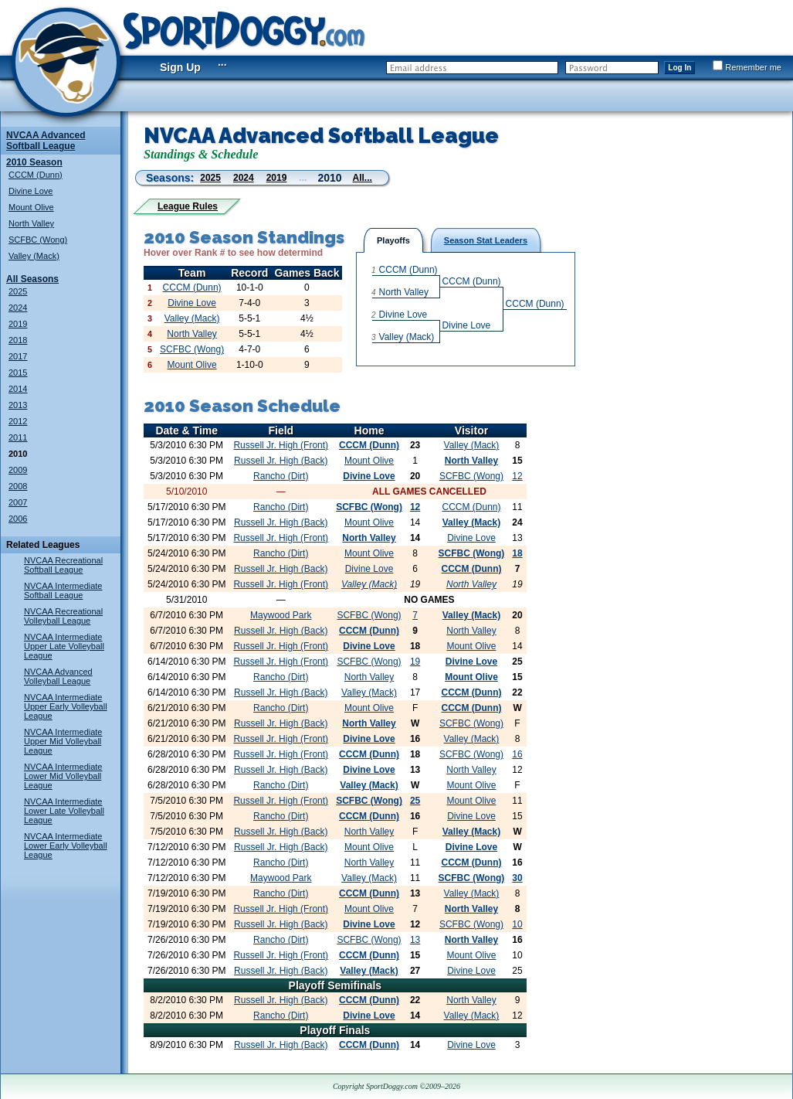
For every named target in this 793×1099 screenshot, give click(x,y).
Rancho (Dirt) (280, 476)
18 (517, 553)
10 (517, 924)
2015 (17, 372)
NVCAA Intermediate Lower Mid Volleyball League (63, 776)
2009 (17, 470)
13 (415, 939)
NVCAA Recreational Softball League (63, 565)
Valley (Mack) (33, 255)
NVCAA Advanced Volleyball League (58, 676)
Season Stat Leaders (485, 240)
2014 (17, 388)
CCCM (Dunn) (35, 174)
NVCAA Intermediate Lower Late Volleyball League (64, 811)
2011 (17, 437)
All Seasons (32, 279)
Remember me (747, 67)
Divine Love (30, 191)
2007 (17, 502)
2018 (17, 340)
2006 (17, 518)
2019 (17, 323)
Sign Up (180, 67)
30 (517, 878)
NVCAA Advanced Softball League (45, 140)
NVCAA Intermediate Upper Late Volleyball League (64, 646)
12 (517, 476)
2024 (17, 307)
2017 (17, 356)
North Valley (31, 223)
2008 (17, 486)
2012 (17, 421)
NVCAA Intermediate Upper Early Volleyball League (65, 706)
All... (362, 177)
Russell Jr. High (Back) (280, 460)
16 (517, 754)
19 (415, 661)
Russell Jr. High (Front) (280, 445)
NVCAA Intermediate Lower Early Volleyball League (65, 845)
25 (415, 800)
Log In (679, 67)
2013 (17, 405)
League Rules (188, 206)
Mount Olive (31, 207)
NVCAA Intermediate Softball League (63, 590)
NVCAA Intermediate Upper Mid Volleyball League (63, 741)
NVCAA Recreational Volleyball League (63, 616)
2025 (17, 291)
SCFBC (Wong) (37, 239)
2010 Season (34, 162)
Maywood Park (280, 615)
